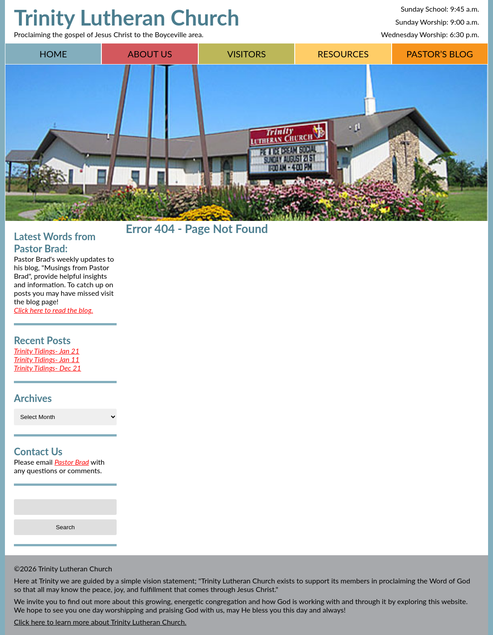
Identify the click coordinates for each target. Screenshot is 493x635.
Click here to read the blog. (53, 310)
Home (53, 53)
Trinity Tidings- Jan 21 (46, 350)
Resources (343, 53)
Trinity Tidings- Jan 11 (46, 359)
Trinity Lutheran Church (127, 17)
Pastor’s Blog (439, 53)
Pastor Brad (71, 462)
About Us (150, 53)
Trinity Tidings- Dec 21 (47, 367)
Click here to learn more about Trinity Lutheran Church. (100, 622)
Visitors (246, 53)
